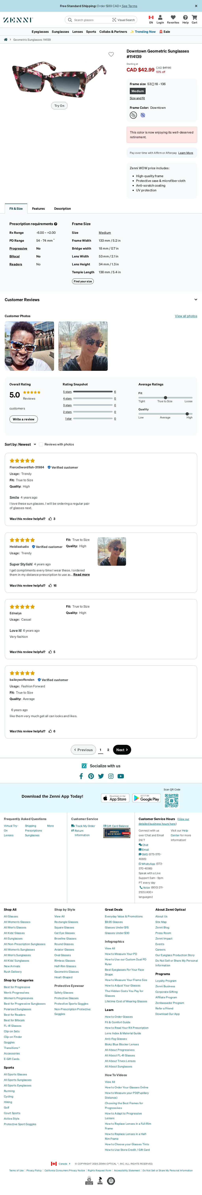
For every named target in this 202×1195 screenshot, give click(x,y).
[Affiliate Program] (166, 997)
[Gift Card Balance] (116, 826)
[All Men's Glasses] (15, 927)
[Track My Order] (83, 826)
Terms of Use (16, 1170)
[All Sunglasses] (13, 938)
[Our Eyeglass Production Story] (175, 955)
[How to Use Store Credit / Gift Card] (127, 1149)
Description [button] (62, 208)
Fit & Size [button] (16, 208)
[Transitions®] (12, 1047)
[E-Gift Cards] (11, 1059)
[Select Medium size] (138, 91)
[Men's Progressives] (16, 992)
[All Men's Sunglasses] (17, 955)
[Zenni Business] (165, 986)
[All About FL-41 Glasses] (120, 1055)
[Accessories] (12, 1053)
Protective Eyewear (69, 986)
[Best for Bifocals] (14, 1020)
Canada (60, 1164)
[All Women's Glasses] (17, 921)
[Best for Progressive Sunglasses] (25, 1003)
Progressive (18, 248)
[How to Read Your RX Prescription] (127, 1027)
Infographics (114, 941)
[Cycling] (8, 1096)
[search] (87, 19)
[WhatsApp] (147, 863)
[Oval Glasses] (62, 955)
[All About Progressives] (120, 1049)
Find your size (83, 281)
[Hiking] (8, 1102)
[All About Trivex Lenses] (120, 1061)
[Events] (159, 944)
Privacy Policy (34, 1170)
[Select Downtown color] (133, 115)
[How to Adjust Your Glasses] (122, 985)
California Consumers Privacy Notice (65, 1170)
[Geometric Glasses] (66, 971)
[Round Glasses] (64, 944)
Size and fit (137, 98)
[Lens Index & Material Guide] (123, 1033)
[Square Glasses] (64, 927)
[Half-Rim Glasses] (65, 966)
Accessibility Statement (127, 1170)
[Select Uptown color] (142, 115)
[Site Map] (161, 921)
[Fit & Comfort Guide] (117, 1022)
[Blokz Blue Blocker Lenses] (122, 1044)
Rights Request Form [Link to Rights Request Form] (99, 1170)
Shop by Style (64, 909)
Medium (105, 232)
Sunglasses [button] (60, 31)
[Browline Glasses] (65, 938)
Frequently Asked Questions (25, 819)
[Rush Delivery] (13, 971)
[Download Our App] (167, 1014)
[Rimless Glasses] (64, 960)
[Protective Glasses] (66, 998)
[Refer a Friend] (164, 1008)
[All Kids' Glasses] (14, 933)
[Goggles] (9, 1042)
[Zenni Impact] (163, 938)
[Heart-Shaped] (63, 977)
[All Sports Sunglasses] (18, 1079)
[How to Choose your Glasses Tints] (127, 1144)
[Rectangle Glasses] (66, 921)
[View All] (59, 916)
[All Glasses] (11, 916)
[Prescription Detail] (55, 224)
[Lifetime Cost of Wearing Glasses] (126, 1001)
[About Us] (161, 916)
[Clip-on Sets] (12, 1031)
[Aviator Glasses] (64, 949)
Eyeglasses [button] (40, 31)
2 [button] (108, 750)
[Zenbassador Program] (169, 1002)
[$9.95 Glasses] (114, 921)
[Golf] (6, 1107)
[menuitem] (101, 32)
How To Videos (116, 1075)
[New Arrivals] (12, 966)
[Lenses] (8, 835)
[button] (123, 20)
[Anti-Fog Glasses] (116, 1038)
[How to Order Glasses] (119, 1016)
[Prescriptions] (33, 830)
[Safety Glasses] (63, 992)
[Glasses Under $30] (117, 933)
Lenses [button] (77, 31)
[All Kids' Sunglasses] (16, 960)
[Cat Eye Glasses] (64, 933)
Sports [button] (91, 31)
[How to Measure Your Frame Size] (126, 980)
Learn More (185, 152)
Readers (15, 264)
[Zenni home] (5, 39)
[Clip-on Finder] (13, 1036)
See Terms (129, 6)
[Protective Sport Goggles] (20, 1124)
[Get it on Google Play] (146, 798)
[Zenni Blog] (162, 927)
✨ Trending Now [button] (143, 31)
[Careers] (160, 949)
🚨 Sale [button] (164, 31)
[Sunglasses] (32, 835)
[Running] (9, 1091)
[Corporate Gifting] (166, 991)
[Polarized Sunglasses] (17, 1009)
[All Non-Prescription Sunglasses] (24, 944)
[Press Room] (163, 933)
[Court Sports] (12, 1113)
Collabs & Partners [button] (113, 31)
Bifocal (14, 256)
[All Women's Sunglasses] (19, 949)
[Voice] (144, 887)
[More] (50, 825)
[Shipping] (30, 825)
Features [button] (38, 208)
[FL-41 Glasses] (12, 1025)
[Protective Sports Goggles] (71, 1003)
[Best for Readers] (14, 1014)
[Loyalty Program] (166, 980)
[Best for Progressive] (17, 987)
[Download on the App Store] (115, 798)
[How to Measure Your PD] (121, 953)
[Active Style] (11, 1118)
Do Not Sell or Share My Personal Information (168, 1170)
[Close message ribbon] (196, 6)
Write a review (24, 419)
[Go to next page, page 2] (122, 750)
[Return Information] (84, 832)
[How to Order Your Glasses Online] (126, 1087)
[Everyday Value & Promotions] (124, 916)
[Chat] (144, 845)
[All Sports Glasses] (15, 1074)
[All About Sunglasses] (118, 1066)
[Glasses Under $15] (117, 927)
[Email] (144, 849)
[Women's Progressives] (18, 998)
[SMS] (143, 854)
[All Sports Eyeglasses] (18, 1085)
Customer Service (84, 819)
